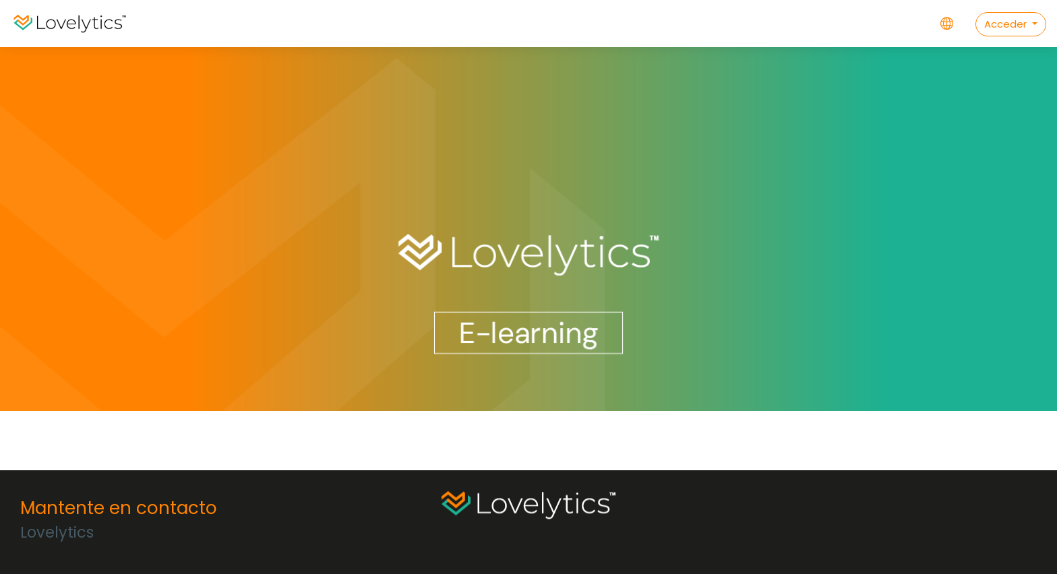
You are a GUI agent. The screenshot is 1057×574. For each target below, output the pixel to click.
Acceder (1006, 24)
